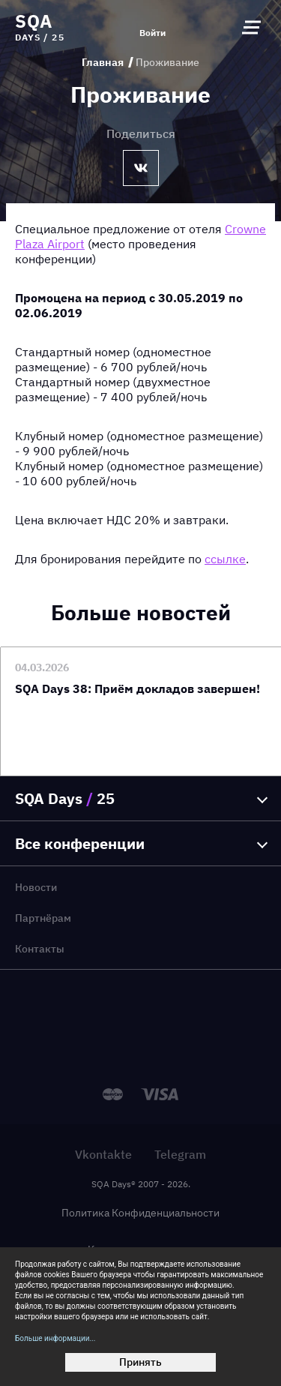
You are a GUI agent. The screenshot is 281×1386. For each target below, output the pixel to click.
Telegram (180, 1154)
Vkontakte (103, 1154)
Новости (36, 887)
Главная (103, 62)
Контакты (39, 949)
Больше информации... (55, 1338)
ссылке (225, 558)
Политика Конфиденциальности (140, 1213)
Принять (140, 1362)
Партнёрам (43, 918)
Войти (152, 33)
